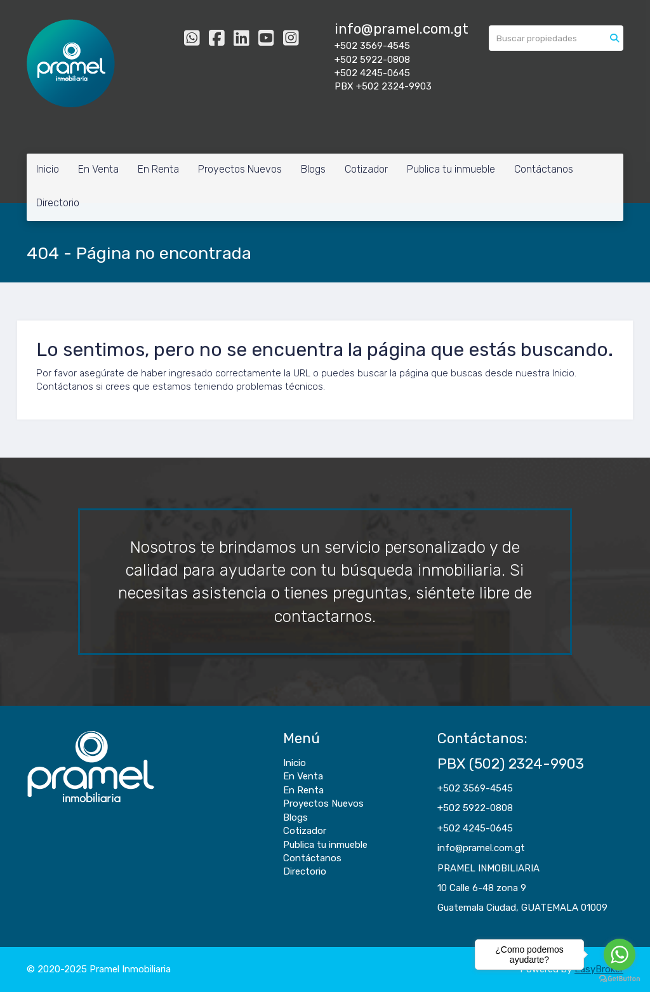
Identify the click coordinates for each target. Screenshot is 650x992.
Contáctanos (543, 169)
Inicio (47, 169)
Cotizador (366, 169)
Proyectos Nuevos (240, 169)
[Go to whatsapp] (619, 954)
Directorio (57, 203)
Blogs (313, 169)
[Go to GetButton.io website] (619, 979)
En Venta (98, 169)
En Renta (158, 169)
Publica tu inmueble (451, 169)
